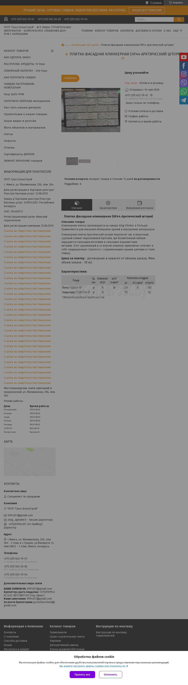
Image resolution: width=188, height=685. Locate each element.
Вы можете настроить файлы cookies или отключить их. (92, 666)
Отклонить (110, 674)
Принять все (82, 674)
